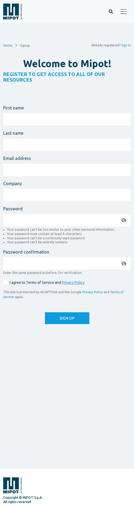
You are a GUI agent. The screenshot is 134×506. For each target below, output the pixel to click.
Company (12, 183)
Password (13, 208)
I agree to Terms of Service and (47, 282)
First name (13, 107)
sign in (126, 45)
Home (7, 45)
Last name (13, 133)
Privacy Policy (73, 282)
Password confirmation (26, 252)
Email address (17, 158)
